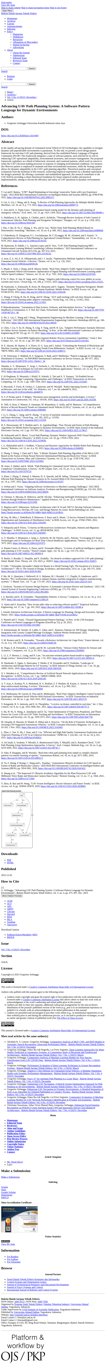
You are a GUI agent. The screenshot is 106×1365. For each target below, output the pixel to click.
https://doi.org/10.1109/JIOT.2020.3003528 (41, 668)
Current (10, 23)
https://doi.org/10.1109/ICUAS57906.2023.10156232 (26, 253)
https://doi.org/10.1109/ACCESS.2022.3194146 (43, 292)
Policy (10, 31)
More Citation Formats (12, 896)
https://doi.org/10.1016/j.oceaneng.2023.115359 (23, 420)
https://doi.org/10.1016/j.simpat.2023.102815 (75, 561)
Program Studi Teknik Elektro (28, 1304)
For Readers (12, 1256)
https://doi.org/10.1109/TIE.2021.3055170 (67, 699)
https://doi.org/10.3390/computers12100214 (27, 599)
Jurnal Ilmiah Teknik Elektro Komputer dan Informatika (33, 1279)
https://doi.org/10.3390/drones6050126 (19, 264)
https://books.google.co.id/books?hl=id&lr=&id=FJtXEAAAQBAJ (46, 614)
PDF (9, 860)
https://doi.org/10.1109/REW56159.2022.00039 (34, 323)
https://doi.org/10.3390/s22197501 (79, 274)
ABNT (10, 909)
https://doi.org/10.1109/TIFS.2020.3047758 (72, 717)
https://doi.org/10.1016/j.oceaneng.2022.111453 (23, 302)
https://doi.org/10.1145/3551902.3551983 (20, 625)
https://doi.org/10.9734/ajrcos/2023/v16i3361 (67, 340)
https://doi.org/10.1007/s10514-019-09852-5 (22, 758)
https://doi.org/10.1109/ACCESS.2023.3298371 (43, 351)
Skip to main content (11, 7)
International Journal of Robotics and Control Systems (32, 1290)
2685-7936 (43, 1301)
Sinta (3, 1189)
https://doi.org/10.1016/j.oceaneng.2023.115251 (80, 282)
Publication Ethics (16, 1133)
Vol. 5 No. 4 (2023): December (22, 97)
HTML (10, 862)
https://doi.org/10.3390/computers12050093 (63, 650)
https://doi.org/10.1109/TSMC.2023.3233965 (22, 461)
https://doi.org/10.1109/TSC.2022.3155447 (67, 381)
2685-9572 (19, 1301)
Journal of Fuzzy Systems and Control (25, 1287)
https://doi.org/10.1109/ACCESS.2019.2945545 (23, 678)
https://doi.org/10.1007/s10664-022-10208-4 (62, 607)
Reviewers (12, 1125)
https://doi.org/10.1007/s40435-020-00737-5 (68, 707)
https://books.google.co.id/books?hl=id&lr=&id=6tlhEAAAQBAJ (32, 512)
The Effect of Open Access (69, 1018)
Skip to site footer (58, 7)
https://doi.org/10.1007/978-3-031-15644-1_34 (23, 361)
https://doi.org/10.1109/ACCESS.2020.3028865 (63, 786)
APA (9, 906)
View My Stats (8, 5)
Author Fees (13, 1149)
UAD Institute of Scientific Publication (40, 1309)
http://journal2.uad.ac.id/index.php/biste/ (29, 1315)
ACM (9, 901)
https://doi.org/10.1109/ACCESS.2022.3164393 (23, 522)
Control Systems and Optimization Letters (26, 1282)
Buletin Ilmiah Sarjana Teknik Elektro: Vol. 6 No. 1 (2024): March (47, 1068)
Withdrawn (18, 37)
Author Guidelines (16, 1131)
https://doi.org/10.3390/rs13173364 (17, 778)
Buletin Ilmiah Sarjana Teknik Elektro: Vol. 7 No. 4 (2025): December (54, 1110)
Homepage (12, 18)
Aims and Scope (15, 1128)
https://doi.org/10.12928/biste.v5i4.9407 (20, 135)
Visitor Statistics (15, 1146)
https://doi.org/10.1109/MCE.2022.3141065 (42, 727)
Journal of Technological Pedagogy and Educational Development (38, 1284)
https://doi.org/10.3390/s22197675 (23, 371)
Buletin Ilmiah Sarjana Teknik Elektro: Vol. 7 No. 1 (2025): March (52, 1055)
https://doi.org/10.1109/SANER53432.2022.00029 (24, 492)
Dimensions (6, 1195)
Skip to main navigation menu (35, 7)
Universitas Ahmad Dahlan (26, 1312)
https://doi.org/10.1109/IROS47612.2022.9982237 (30, 197)
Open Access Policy (16, 1136)
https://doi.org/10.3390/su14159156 (29, 240)
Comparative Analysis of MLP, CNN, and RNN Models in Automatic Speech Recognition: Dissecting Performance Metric (56, 1043)
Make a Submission (10, 1177)
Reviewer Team (20, 60)
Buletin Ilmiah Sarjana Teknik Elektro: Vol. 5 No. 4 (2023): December (69, 1086)
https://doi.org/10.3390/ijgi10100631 (24, 737)
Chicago (11, 911)
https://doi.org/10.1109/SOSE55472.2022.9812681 (25, 592)
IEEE (9, 917)
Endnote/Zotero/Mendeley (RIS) (22, 934)
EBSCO (5, 1197)
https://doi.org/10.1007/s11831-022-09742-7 (39, 748)
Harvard (11, 914)
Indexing (11, 29)
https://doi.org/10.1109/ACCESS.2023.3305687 (23, 533)
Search (32, 68)
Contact (16, 63)
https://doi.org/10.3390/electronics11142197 (43, 481)
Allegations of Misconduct (25, 42)
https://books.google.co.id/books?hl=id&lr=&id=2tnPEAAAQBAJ (32, 635)
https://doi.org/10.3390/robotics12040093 (64, 448)
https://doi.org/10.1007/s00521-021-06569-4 (22, 553)
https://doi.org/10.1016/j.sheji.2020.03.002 (21, 571)
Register (11, 76)
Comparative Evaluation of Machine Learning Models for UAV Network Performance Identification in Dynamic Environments (55, 1098)
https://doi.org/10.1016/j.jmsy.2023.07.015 (72, 581)
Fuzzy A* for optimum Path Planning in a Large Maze (53, 1078)
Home (10, 92)
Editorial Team (20, 58)
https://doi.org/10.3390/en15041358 (18, 223)
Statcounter (6, 2)
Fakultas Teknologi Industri (56, 1304)
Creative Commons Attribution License (41, 999)
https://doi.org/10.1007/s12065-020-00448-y (83, 212)
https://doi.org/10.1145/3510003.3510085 (60, 333)
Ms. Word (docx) (15, 1162)
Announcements (14, 26)
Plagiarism (18, 34)
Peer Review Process (17, 1139)
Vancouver (12, 924)
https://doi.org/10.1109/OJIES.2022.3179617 (66, 430)
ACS (9, 903)
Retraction (18, 39)
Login (10, 79)
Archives (11, 21)
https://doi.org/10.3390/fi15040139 (39, 643)
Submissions (19, 55)
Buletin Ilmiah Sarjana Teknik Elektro (19, 13)
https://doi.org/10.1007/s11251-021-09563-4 (73, 658)
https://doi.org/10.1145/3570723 (16, 471)
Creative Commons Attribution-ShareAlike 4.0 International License (61, 987)
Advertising (18, 47)
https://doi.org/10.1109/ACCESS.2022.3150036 (23, 440)
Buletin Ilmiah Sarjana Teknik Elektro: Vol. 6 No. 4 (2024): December (53, 1101)
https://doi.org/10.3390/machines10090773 (58, 205)
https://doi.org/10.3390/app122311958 (19, 502)
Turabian (11, 922)
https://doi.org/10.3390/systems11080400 (26, 410)
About (10, 50)
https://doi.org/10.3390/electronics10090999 (22, 689)
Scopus (4, 1187)
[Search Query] (14, 68)
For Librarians (13, 1262)
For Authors (12, 1259)
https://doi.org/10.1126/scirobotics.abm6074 (21, 392)
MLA (9, 919)
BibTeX (10, 937)
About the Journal (21, 52)
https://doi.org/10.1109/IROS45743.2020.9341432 (61, 768)
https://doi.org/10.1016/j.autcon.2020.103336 (75, 399)
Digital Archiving (21, 45)
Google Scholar (8, 1192)
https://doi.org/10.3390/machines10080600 (83, 230)
